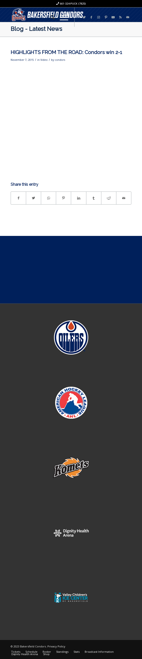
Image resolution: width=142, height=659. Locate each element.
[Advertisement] (71, 269)
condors (60, 60)
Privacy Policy (56, 646)
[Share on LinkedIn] (78, 198)
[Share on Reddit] (108, 198)
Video (44, 60)
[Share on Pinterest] (63, 198)
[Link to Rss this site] (120, 17)
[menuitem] (50, 17)
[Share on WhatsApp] (48, 198)
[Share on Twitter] (33, 198)
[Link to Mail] (127, 17)
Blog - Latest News (36, 28)
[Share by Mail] (123, 198)
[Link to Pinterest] (106, 17)
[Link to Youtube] (113, 17)
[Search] (50, 17)
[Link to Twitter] (84, 17)
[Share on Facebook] (18, 198)
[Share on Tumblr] (93, 198)
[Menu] (61, 17)
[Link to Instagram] (98, 17)
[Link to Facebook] (91, 17)
